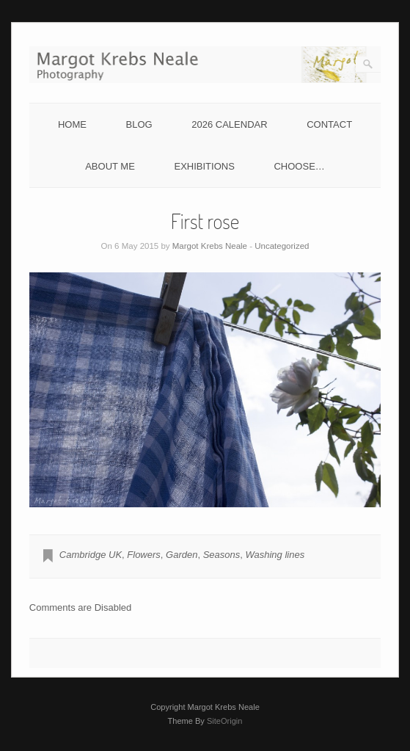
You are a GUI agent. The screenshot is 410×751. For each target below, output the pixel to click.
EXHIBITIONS (204, 166)
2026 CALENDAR (229, 124)
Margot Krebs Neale (209, 246)
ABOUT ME (110, 166)
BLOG (139, 124)
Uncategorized (282, 246)
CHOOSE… (299, 166)
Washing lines (274, 554)
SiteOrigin (225, 720)
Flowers (144, 554)
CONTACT (329, 124)
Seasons (222, 554)
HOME (72, 124)
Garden (181, 554)
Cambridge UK (90, 554)
